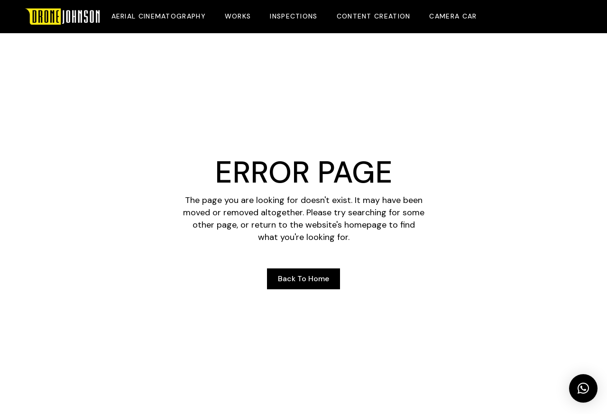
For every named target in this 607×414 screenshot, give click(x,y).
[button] (583, 388)
